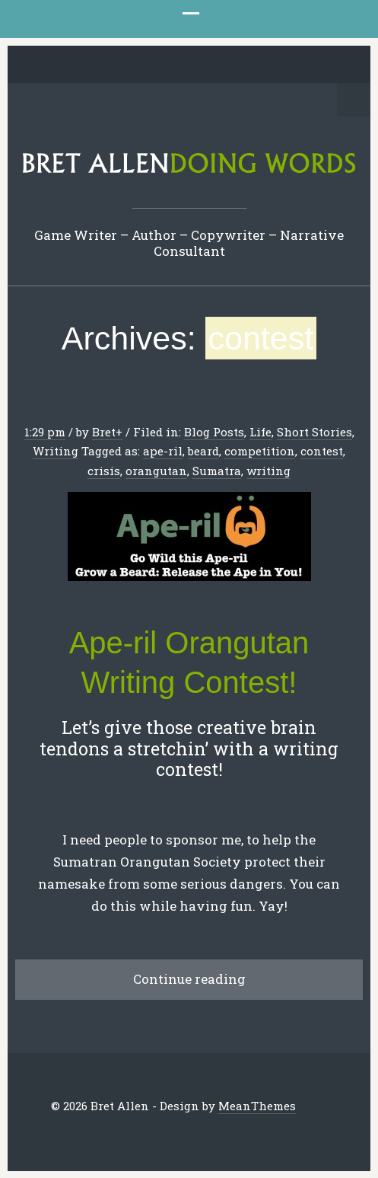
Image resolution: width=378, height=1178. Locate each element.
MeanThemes (257, 1105)
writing (268, 470)
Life (260, 431)
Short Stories (314, 431)
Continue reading (189, 979)
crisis (103, 470)
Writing (55, 450)
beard (203, 450)
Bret (104, 431)
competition (259, 450)
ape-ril (163, 450)
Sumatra (216, 470)
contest (321, 450)
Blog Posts (214, 431)
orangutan (156, 470)
